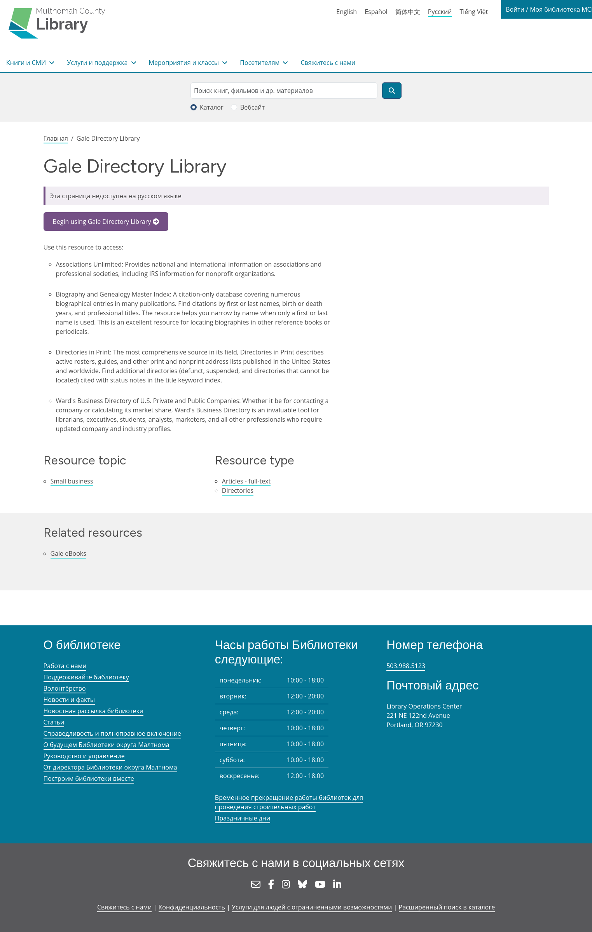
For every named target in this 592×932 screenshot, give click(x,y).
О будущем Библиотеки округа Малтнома (106, 744)
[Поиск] (392, 90)
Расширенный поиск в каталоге (447, 907)
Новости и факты (69, 699)
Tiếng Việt (473, 11)
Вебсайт (252, 107)
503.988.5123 (405, 665)
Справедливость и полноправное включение (112, 733)
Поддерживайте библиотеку (86, 677)
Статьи (54, 722)
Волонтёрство (65, 688)
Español (376, 11)
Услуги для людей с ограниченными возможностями (312, 907)
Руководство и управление (84, 756)
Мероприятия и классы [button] (185, 62)
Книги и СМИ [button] (26, 62)
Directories (237, 490)
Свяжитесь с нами (327, 62)
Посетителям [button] (260, 62)
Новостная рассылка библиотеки (93, 711)
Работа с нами (65, 665)
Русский (440, 11)
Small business (72, 481)
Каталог (212, 107)
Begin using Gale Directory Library (102, 221)
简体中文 (407, 11)
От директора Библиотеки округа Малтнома (110, 767)
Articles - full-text (246, 481)
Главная (56, 138)
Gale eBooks (68, 553)
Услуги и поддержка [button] (98, 62)
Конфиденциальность (192, 907)
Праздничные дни (242, 818)
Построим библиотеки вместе (89, 778)
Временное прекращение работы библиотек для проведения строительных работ (289, 802)
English (346, 11)
